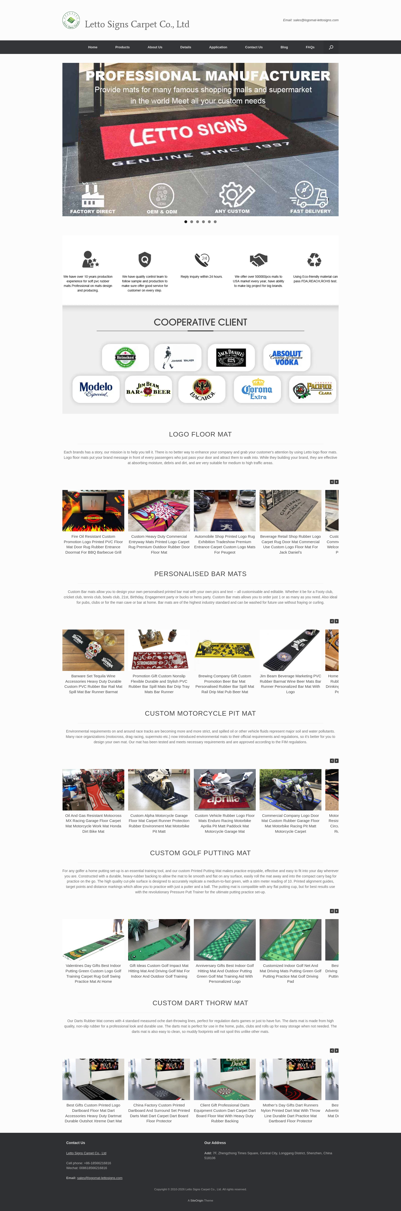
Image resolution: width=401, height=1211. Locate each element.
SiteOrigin (196, 1200)
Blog (284, 47)
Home (92, 47)
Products (122, 47)
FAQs (310, 47)
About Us (155, 47)
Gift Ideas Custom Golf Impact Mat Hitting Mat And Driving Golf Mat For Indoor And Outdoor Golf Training (159, 970)
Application (218, 47)
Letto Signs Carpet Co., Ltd (86, 1153)
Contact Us (254, 47)
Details (185, 47)
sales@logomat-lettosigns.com (99, 1178)
